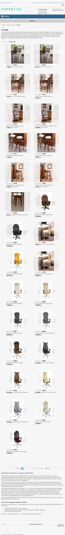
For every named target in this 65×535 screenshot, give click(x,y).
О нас (36, 2)
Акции (33, 2)
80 (35, 468)
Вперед (47, 468)
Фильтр (32, 21)
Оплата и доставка (42, 2)
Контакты (61, 2)
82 (42, 468)
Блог (58, 2)
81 (38, 468)
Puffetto (3, 524)
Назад (17, 468)
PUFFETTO (11, 9)
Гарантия (54, 2)
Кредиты (50, 2)
